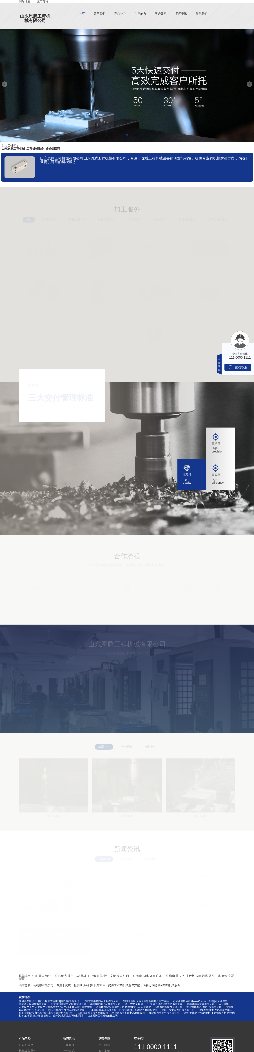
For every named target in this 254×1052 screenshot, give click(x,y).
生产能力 (140, 13)
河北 (48, 975)
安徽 (113, 975)
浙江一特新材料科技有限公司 (178, 1009)
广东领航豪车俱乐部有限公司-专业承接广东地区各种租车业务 (123, 1009)
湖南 (152, 975)
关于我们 (99, 13)
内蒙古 (62, 975)
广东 (159, 975)
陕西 (211, 975)
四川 (185, 975)
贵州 (192, 975)
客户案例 (160, 13)
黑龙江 (85, 975)
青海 (225, 975)
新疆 (22, 978)
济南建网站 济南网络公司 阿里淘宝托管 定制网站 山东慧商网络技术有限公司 (139, 1007)
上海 (93, 975)
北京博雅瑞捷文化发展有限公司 (68, 1004)
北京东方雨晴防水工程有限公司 (101, 1001)
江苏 (100, 975)
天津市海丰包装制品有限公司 (128, 1012)
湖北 (146, 975)
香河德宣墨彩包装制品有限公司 (204, 1007)
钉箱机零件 (26, 1045)
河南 (139, 975)
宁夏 (231, 975)
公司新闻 (69, 1045)
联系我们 (201, 13)
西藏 (205, 975)
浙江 (106, 975)
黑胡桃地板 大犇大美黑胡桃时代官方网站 (146, 1001)
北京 (35, 975)
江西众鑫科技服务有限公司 (93, 1012)
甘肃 (218, 975)
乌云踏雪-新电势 (134, 1004)
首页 (82, 13)
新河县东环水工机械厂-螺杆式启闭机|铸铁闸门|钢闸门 (49, 1001)
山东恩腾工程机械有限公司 (35, 18)
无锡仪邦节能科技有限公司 (164, 1012)
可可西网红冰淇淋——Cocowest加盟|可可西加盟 (200, 1001)
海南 (172, 975)
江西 (126, 975)
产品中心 (120, 13)
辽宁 (70, 975)
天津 (41, 975)
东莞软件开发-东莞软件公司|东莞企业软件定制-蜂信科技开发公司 (55, 1007)
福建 (119, 975)
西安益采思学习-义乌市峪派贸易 (66, 1009)
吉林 (77, 975)
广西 (165, 975)
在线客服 (238, 367)
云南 (198, 975)
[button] (127, 135)
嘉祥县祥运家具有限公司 (201, 1004)
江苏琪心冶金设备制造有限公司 (165, 1004)
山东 (132, 975)
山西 (54, 975)
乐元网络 (224, 1004)
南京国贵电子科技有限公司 (105, 1004)
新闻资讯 (181, 13)
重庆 (178, 975)
